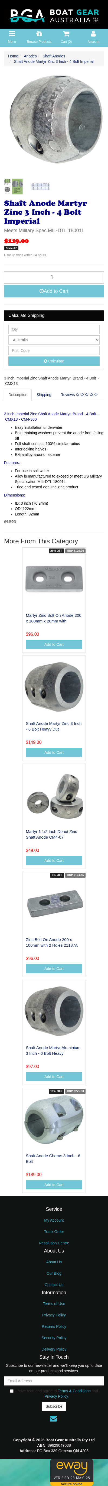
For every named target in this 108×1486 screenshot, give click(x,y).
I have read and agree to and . (54, 1394)
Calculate (54, 361)
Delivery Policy (54, 1349)
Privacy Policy (54, 1315)
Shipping (44, 394)
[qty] (54, 329)
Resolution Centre (54, 1243)
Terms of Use (54, 1304)
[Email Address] (54, 1381)
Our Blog (54, 1273)
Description (17, 394)
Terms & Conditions (74, 1391)
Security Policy (54, 1338)
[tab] (18, 394)
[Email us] (53, 1418)
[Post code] (54, 350)
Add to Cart (54, 291)
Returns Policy (54, 1326)
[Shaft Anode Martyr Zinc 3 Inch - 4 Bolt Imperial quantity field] (54, 277)
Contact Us (54, 1285)
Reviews (79, 394)
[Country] (54, 340)
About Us (54, 1262)
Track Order (54, 1231)
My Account (54, 1220)
